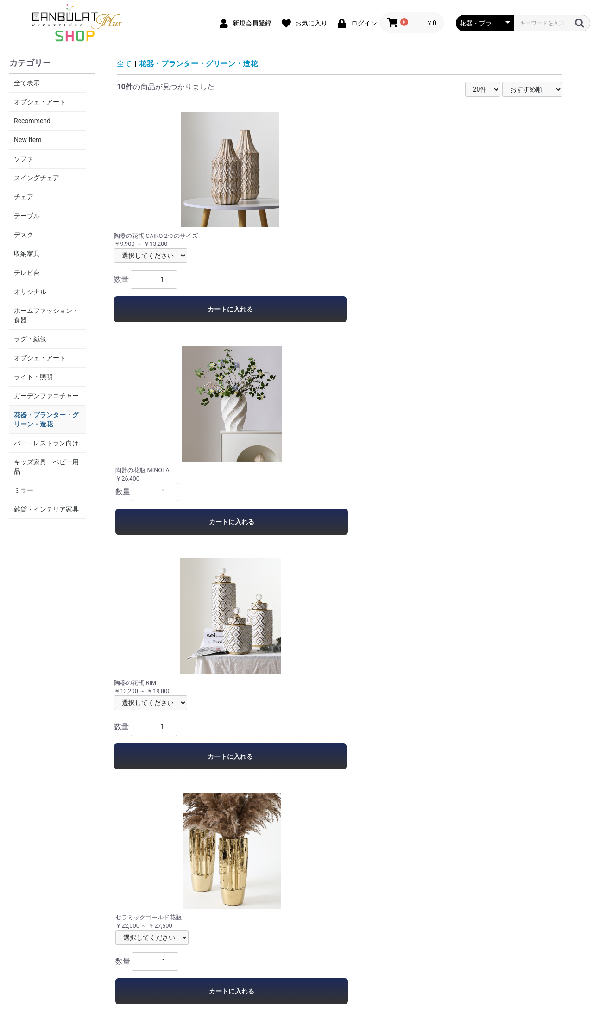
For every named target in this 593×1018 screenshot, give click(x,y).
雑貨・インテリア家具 (46, 509)
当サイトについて (189, 924)
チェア (23, 196)
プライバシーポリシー (258, 924)
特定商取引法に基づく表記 (341, 924)
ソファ (23, 158)
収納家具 (27, 253)
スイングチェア (36, 177)
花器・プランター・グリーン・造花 (46, 419)
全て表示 (27, 83)
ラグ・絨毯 (30, 339)
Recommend (32, 121)
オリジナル (30, 291)
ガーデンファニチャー (46, 396)
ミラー (23, 490)
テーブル (27, 215)
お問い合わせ (410, 924)
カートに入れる (167, 309)
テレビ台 (27, 272)
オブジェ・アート (40, 102)
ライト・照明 (33, 377)
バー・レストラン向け (46, 443)
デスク (23, 234)
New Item (28, 140)
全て (124, 63)
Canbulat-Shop (296, 960)
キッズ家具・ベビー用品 (46, 466)
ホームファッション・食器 (46, 315)
